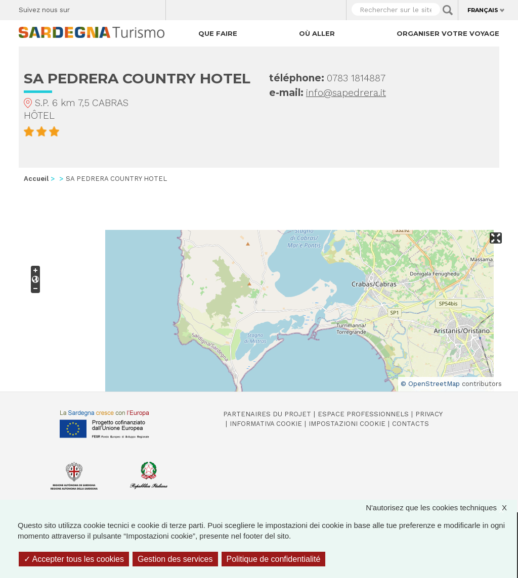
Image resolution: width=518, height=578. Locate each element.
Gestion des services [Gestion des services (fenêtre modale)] (175, 559)
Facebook (83, 7)
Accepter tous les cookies (74, 559)
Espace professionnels (363, 414)
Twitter (101, 7)
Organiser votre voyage (448, 33)
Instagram (118, 7)
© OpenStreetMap (430, 384)
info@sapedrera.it (346, 93)
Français (482, 10)
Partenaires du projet (267, 414)
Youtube (154, 7)
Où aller (317, 33)
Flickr (136, 7)
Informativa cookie (266, 423)
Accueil (36, 178)
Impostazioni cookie (347, 423)
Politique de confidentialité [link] (274, 559)
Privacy (429, 414)
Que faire (217, 33)
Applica (448, 10)
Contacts (410, 423)
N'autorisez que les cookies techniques (441, 507)
